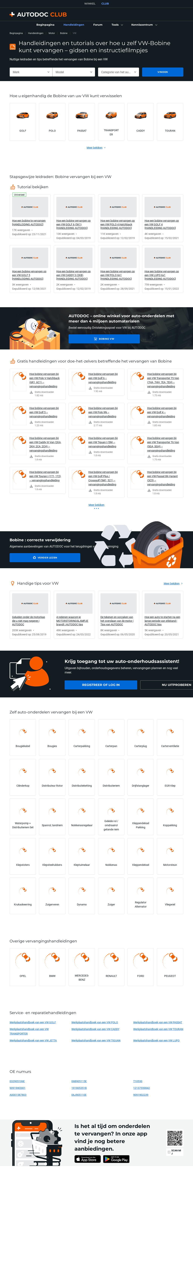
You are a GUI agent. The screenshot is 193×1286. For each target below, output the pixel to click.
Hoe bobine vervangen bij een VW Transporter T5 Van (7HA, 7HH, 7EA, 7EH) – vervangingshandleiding (163, 380)
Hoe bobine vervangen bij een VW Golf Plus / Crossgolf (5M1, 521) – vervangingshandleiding (103, 478)
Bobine (63, 33)
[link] (45, 25)
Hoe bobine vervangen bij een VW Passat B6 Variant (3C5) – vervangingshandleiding (162, 478)
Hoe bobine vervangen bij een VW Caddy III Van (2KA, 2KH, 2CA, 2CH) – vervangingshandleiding (45, 444)
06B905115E (79, 1081)
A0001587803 (18, 1094)
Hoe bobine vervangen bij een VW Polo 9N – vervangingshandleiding (103, 412)
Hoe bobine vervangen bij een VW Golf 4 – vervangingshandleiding (161, 412)
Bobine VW (95, 338)
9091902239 (140, 1094)
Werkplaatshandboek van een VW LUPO (156, 1040)
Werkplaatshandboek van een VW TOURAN (158, 1029)
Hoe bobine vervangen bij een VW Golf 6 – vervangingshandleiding (103, 378)
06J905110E (79, 1094)
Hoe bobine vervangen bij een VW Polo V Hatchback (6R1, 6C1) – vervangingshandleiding (44, 380)
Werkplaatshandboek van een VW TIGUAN (95, 1040)
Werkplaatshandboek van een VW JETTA (33, 1040)
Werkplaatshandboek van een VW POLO (94, 1022)
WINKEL (89, 3)
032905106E (17, 1081)
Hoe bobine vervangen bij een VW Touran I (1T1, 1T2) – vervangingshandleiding (45, 476)
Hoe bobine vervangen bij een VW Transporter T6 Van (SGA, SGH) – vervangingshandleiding (163, 444)
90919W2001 (17, 1088)
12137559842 (141, 1088)
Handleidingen (35, 33)
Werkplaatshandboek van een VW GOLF (33, 1022)
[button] (117, 25)
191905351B (79, 1088)
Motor (52, 33)
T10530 (137, 1081)
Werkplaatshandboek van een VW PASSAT (157, 1022)
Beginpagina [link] (16, 33)
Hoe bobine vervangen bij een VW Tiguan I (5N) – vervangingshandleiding (103, 442)
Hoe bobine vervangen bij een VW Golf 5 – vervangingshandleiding (44, 412)
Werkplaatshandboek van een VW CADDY (95, 1029)
